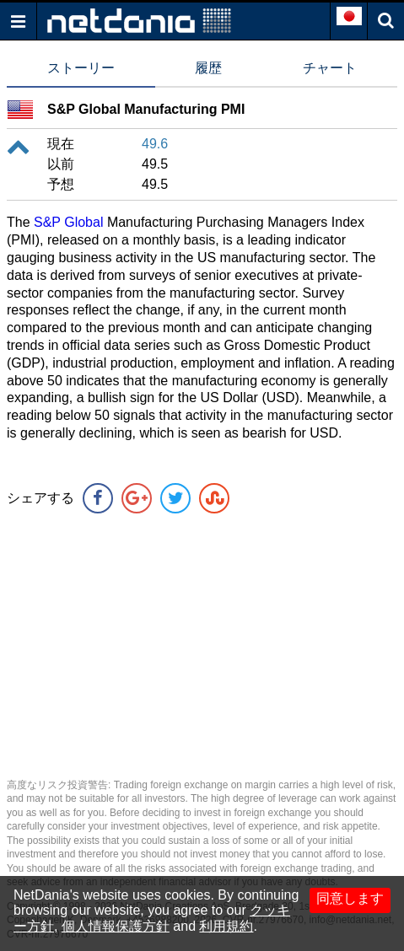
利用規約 (226, 926)
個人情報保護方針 (116, 926)
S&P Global (68, 222)
